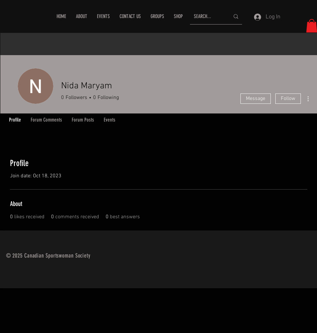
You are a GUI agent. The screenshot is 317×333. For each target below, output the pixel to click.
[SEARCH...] (207, 16)
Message (255, 98)
